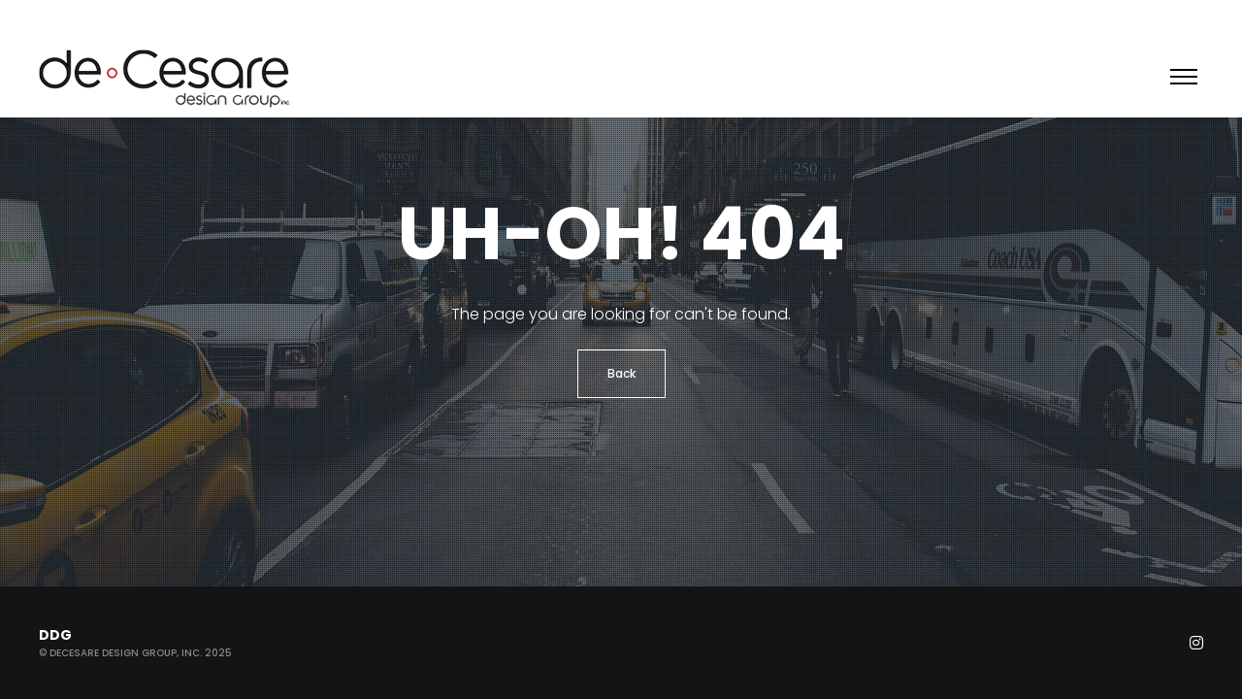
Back (621, 373)
